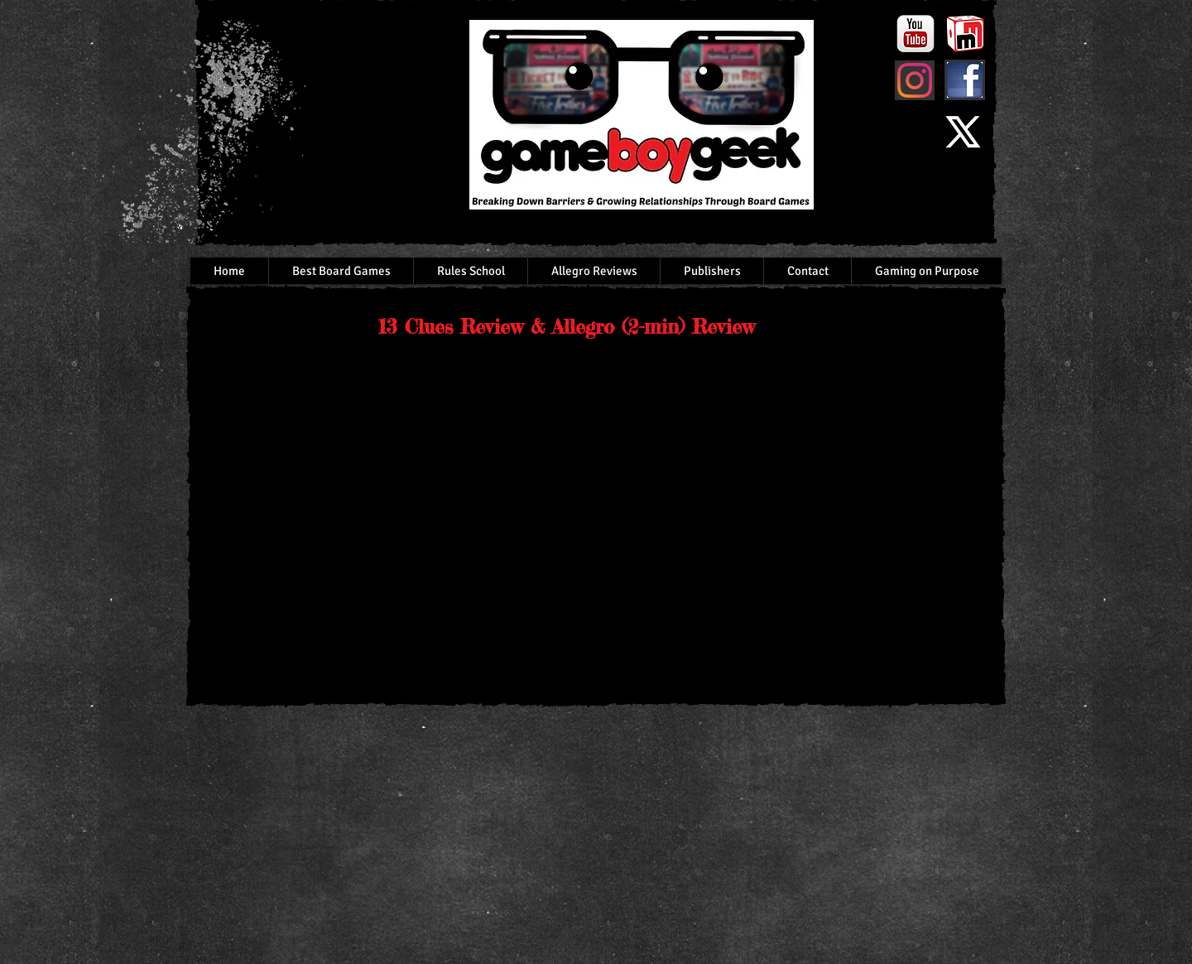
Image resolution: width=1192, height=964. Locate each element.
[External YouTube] (387, 516)
